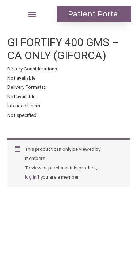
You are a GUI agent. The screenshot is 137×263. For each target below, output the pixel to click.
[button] (32, 14)
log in (31, 177)
